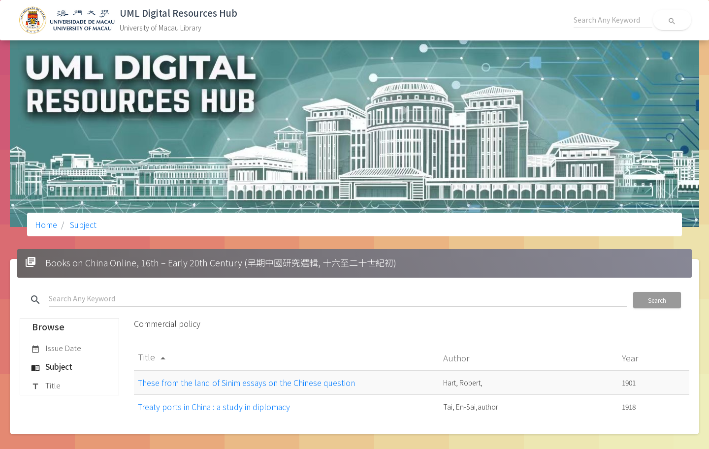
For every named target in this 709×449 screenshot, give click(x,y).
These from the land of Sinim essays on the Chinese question (246, 382)
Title (46, 386)
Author (457, 358)
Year (631, 358)
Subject (82, 224)
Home (46, 224)
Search (657, 300)
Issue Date (56, 348)
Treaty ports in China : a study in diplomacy (214, 407)
